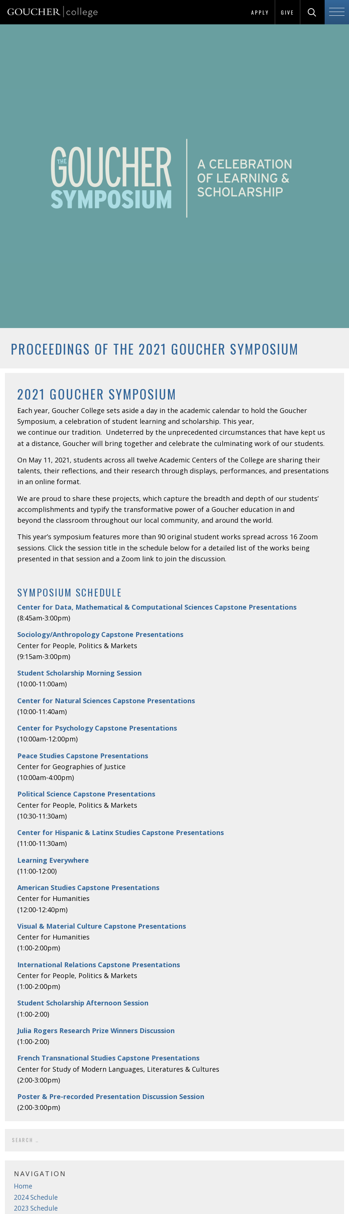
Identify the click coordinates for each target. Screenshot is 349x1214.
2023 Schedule (36, 1208)
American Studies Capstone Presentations (88, 887)
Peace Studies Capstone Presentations (82, 755)
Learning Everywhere (53, 860)
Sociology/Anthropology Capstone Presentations (100, 634)
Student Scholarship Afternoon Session (82, 1002)
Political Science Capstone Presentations (86, 793)
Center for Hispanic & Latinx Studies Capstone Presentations (120, 832)
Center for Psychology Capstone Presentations (97, 727)
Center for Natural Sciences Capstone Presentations (106, 700)
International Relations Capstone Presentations (98, 964)
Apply (260, 12)
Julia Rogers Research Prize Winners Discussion (96, 1030)
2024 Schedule (36, 1197)
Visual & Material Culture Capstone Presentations (101, 926)
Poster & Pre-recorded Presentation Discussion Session (110, 1096)
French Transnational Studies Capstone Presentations (108, 1057)
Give (287, 12)
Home (23, 1186)
